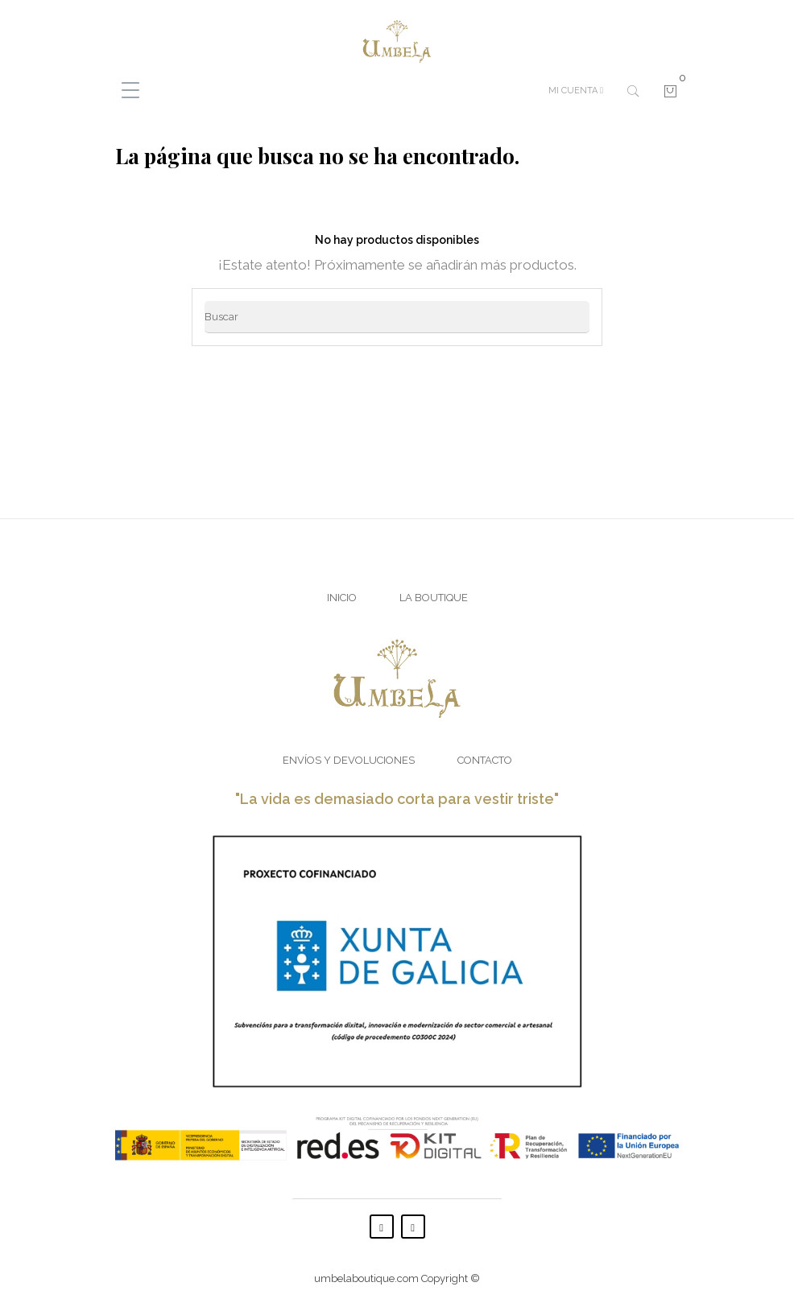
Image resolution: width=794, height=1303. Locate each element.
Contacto (484, 760)
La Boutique (433, 598)
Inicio (342, 598)
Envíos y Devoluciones (349, 760)
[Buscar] (397, 317)
